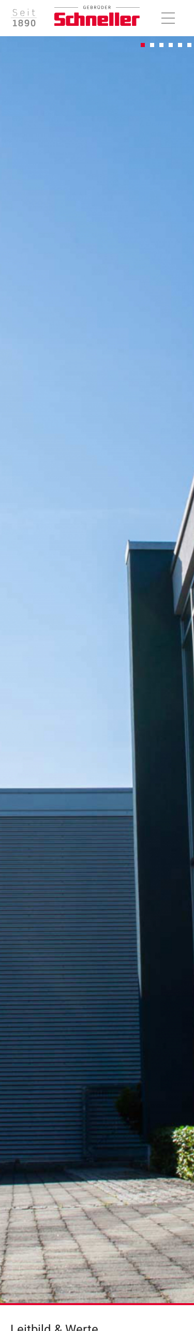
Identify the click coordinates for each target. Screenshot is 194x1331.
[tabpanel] (97, 667)
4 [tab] (171, 45)
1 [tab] (143, 45)
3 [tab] (162, 45)
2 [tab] (152, 45)
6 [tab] (189, 45)
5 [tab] (180, 45)
